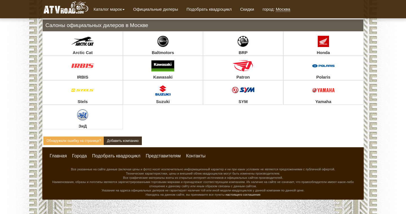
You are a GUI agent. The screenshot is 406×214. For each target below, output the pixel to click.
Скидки (247, 9)
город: (276, 9)
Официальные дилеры (155, 9)
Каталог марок (109, 9)
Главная (58, 155)
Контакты (196, 155)
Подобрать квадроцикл (208, 9)
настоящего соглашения (243, 194)
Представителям (163, 155)
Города (79, 155)
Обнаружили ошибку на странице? (74, 141)
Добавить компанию (122, 141)
